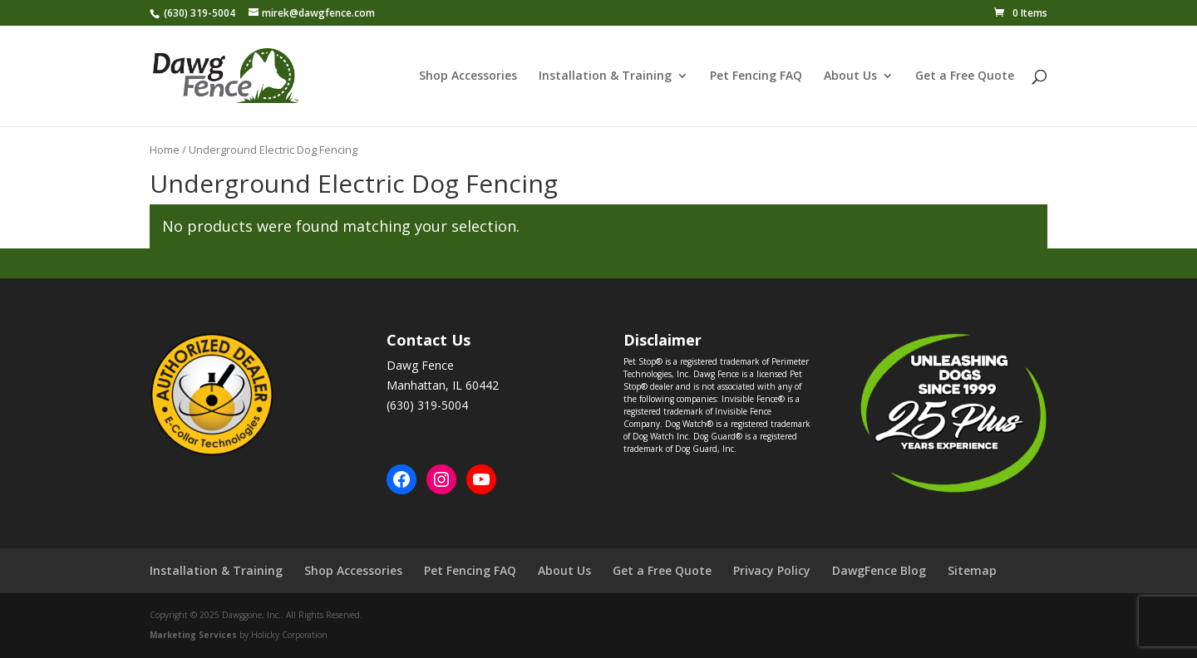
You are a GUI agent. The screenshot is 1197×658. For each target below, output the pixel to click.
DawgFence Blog (879, 570)
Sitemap (972, 570)
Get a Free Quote (964, 76)
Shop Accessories (468, 76)
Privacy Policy (771, 570)
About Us (850, 76)
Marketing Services (193, 635)
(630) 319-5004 (199, 13)
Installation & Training (605, 76)
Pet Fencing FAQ (756, 76)
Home (165, 149)
